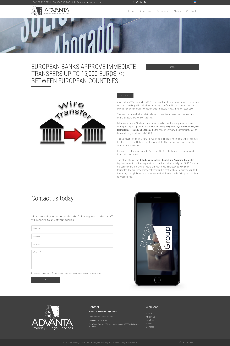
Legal (96, 342)
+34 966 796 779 (40, 2)
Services (162, 11)
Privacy (105, 342)
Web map (133, 342)
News (177, 11)
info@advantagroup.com (86, 2)
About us (145, 11)
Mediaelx (86, 342)
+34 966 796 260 (61, 2)
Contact (191, 11)
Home (130, 11)
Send (46, 280)
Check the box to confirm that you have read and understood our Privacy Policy (68, 273)
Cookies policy (118, 342)
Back (172, 67)
